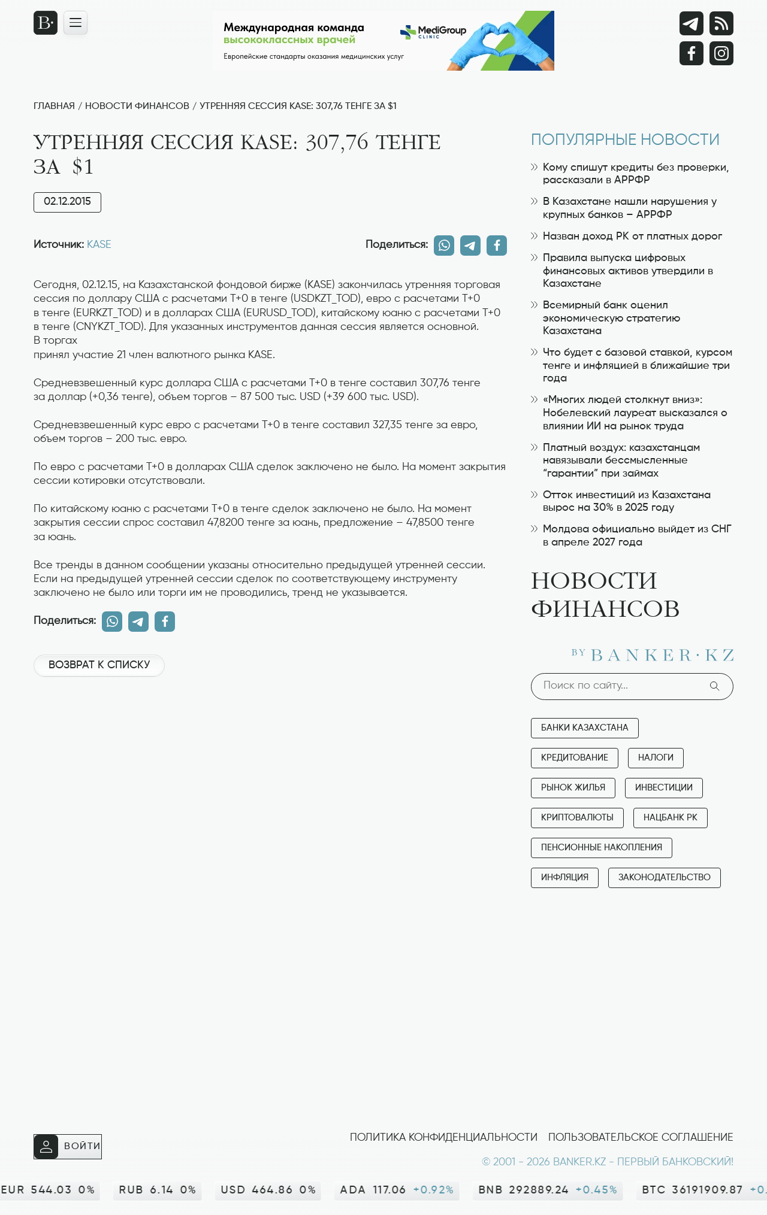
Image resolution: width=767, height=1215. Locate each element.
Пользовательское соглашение (640, 1137)
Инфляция (564, 877)
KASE (99, 245)
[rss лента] (721, 23)
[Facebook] (691, 53)
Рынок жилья (573, 787)
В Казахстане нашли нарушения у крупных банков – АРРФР (624, 208)
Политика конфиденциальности (443, 1137)
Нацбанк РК (670, 817)
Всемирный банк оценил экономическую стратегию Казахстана (605, 318)
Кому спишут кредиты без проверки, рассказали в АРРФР (630, 174)
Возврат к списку (99, 665)
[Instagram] (721, 53)
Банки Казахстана (585, 727)
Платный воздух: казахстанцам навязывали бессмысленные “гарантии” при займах (615, 461)
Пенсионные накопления (601, 847)
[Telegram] (691, 23)
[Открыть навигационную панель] (75, 23)
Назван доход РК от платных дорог (626, 236)
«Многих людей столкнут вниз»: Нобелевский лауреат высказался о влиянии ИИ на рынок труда (629, 413)
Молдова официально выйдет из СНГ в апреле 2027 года (631, 536)
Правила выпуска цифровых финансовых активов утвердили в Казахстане (622, 271)
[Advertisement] (270, 726)
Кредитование (574, 757)
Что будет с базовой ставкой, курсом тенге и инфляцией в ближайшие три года (631, 365)
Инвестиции (664, 787)
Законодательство (664, 877)
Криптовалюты (577, 817)
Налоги (656, 757)
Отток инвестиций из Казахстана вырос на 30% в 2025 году (621, 502)
